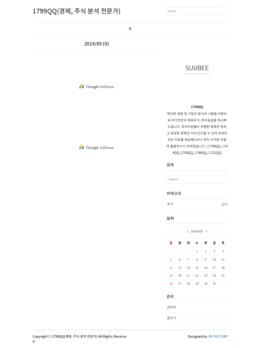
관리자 (171, 307)
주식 (197, 204)
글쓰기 (171, 318)
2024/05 (197, 231)
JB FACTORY (218, 336)
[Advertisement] (96, 86)
